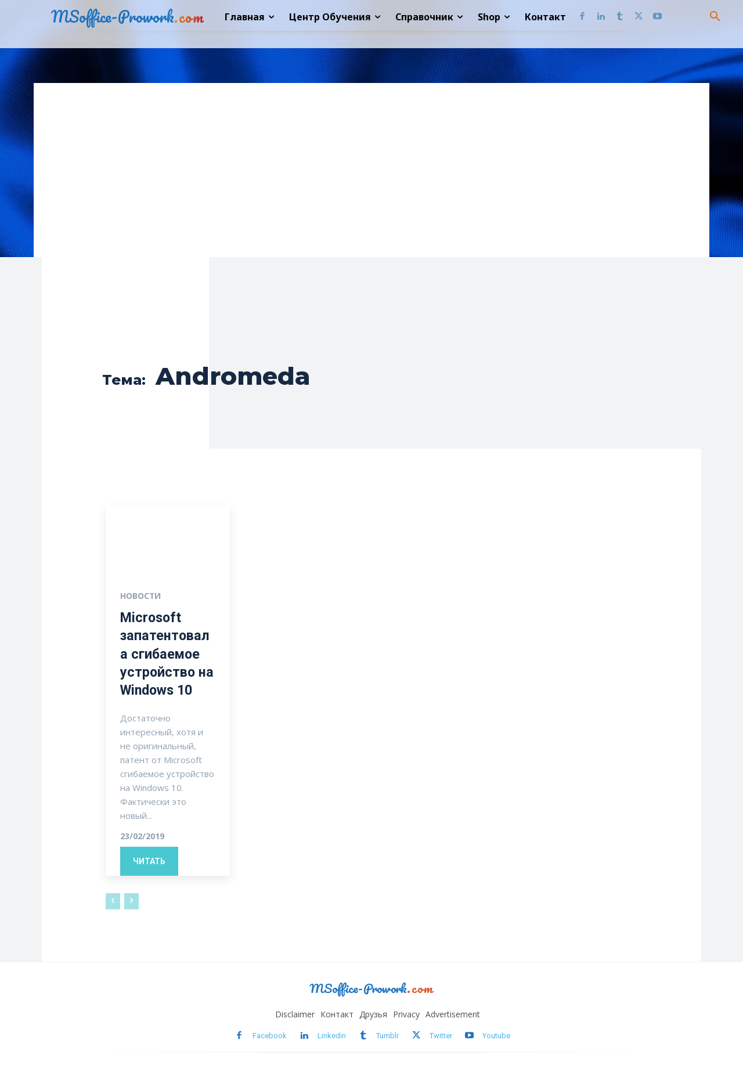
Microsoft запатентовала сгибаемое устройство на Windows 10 (167, 653)
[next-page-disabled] (131, 901)
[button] (715, 17)
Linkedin (332, 1036)
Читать (149, 861)
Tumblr (387, 1036)
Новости (140, 596)
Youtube (496, 1036)
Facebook (270, 1036)
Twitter (441, 1036)
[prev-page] (113, 901)
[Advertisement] (371, 170)
